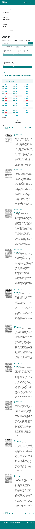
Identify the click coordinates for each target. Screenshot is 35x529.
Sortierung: (4, 117)
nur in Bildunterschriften (25, 53)
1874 (14, 93)
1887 (25, 91)
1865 (3, 105)
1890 (25, 98)
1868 (3, 112)
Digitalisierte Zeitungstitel (8, 12)
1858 (3, 88)
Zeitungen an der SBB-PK (8, 30)
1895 (25, 110)
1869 (3, 115)
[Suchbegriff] (15, 43)
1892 (25, 103)
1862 (3, 98)
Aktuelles (5, 24)
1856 (3, 84)
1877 (14, 100)
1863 (3, 100)
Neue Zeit (6, 51)
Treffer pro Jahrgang (9, 81)
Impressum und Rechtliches (15, 522)
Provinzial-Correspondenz (9, 63)
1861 (3, 95)
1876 (14, 98)
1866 (3, 107)
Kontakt (4, 26)
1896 (25, 112)
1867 (3, 110)
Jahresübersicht (6, 19)
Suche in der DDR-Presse (17, 55)
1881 (14, 110)
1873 (14, 91)
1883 (14, 115)
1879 (14, 105)
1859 (3, 91)
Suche (9, 9)
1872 (14, 88)
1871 (14, 86)
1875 (14, 95)
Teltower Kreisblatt (8, 65)
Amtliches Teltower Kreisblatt (8, 60)
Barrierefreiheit (11, 524)
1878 (14, 103)
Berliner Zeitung (7, 50)
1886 (25, 88)
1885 (25, 86)
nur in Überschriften (24, 50)
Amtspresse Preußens (7, 15)
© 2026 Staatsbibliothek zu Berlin (12, 526)
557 (30, 127)
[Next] (33, 128)
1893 (25, 105)
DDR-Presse (5, 17)
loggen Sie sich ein (7, 72)
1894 (25, 107)
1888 (25, 93)
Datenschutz (5, 522)
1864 (3, 103)
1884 (25, 84)
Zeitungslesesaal (6, 33)
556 (25, 127)
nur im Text (22, 51)
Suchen (30, 43)
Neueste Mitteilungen (8, 62)
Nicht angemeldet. (30, 522)
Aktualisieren (17, 122)
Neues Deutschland (8, 53)
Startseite (4, 9)
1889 (25, 95)
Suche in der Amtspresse (17, 67)
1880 (14, 107)
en (31, 9)
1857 (3, 86)
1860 (3, 93)
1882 (14, 112)
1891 (25, 100)
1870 (14, 84)
